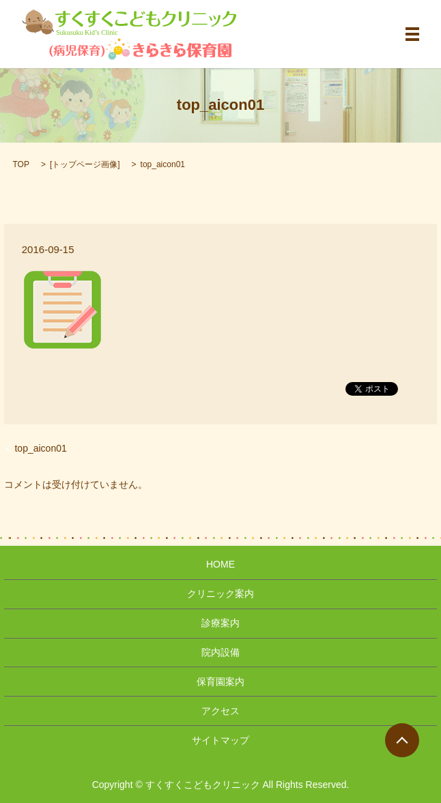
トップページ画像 (84, 164)
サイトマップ (220, 740)
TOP (20, 164)
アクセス (220, 710)
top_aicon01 (40, 448)
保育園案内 (220, 681)
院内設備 (220, 652)
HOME (220, 564)
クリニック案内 (220, 593)
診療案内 (220, 622)
